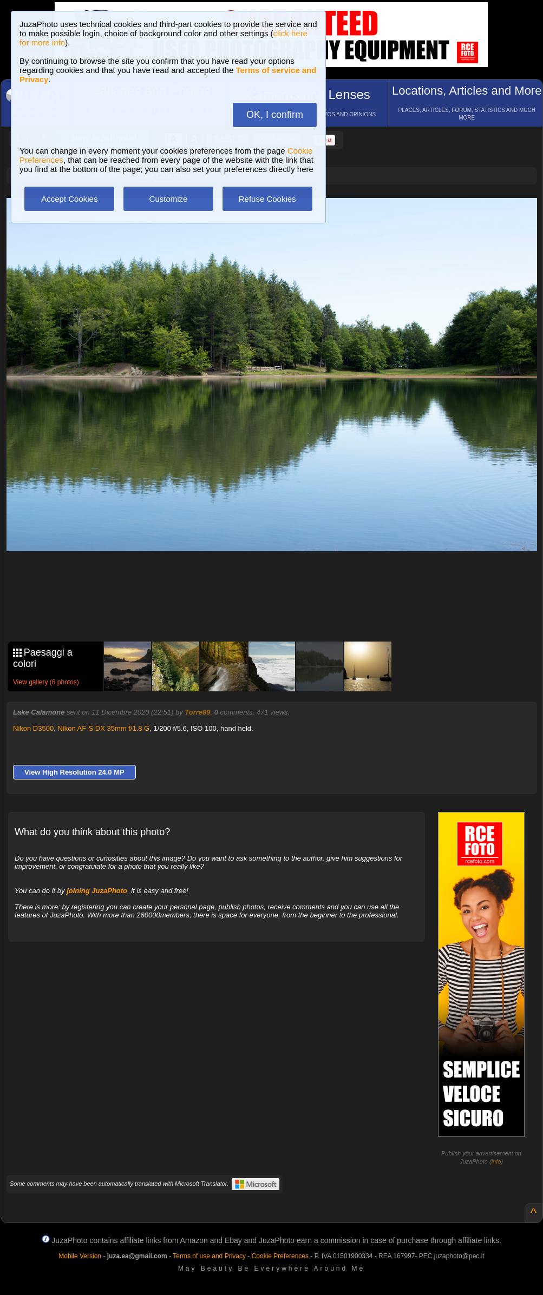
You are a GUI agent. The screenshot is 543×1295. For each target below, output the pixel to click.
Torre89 (197, 712)
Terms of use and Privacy (209, 1256)
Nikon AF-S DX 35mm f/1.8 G (103, 728)
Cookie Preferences (280, 1256)
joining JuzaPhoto (97, 891)
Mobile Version (79, 1256)
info (496, 1161)
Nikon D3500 (33, 728)
